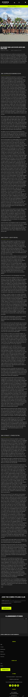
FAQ (1, 644)
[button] (14, 2)
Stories (2, 665)
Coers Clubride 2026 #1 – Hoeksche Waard (14, 676)
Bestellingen (3, 649)
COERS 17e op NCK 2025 (14, 679)
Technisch (2, 656)
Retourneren (3, 654)
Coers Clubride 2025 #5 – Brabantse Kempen (14, 682)
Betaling (2, 651)
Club (1, 663)
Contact (2, 646)
